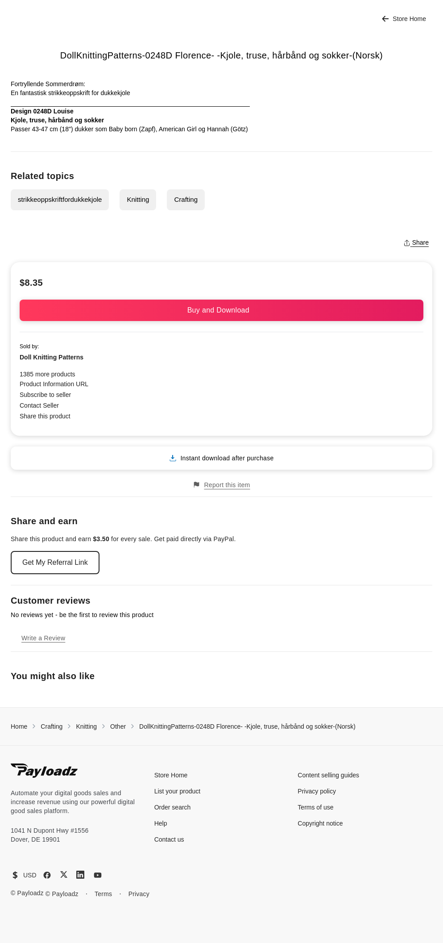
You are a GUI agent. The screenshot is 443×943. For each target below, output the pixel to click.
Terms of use (315, 807)
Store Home (404, 19)
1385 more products (47, 374)
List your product (177, 791)
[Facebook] (47, 875)
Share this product (45, 416)
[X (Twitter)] (63, 874)
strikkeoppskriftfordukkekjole (60, 199)
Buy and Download (221, 310)
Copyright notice (320, 823)
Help (160, 823)
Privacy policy (317, 791)
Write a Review (43, 638)
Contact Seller (39, 405)
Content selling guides (328, 775)
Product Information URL (54, 384)
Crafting (186, 199)
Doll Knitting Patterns (51, 357)
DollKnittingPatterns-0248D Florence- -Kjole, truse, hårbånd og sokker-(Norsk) (247, 726)
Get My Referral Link (55, 562)
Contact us (169, 839)
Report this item (221, 484)
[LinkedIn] (80, 875)
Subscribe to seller (45, 394)
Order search (172, 807)
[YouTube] (97, 875)
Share (416, 242)
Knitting (138, 199)
